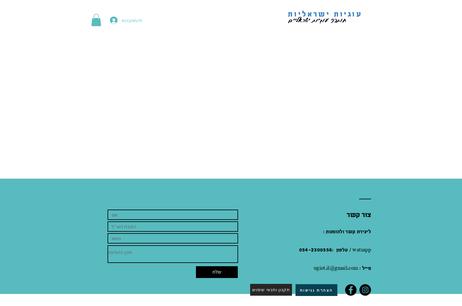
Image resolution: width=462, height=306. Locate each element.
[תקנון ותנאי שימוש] (271, 290)
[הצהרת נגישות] (316, 290)
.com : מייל (359, 268)
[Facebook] (351, 290)
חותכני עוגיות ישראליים (312, 19)
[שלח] (217, 272)
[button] (96, 20)
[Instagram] (365, 290)
